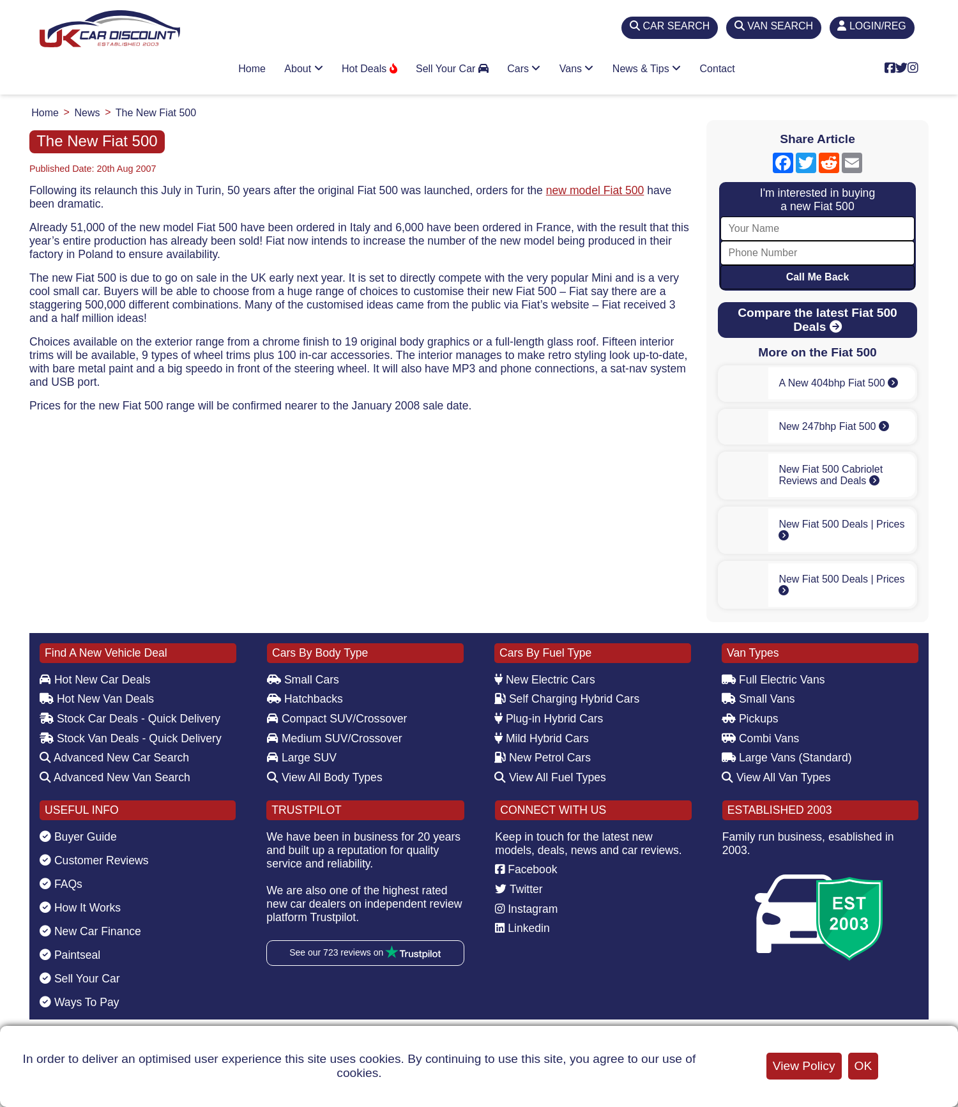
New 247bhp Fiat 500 (834, 426)
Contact (717, 68)
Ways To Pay (79, 1002)
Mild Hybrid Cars (541, 738)
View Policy (804, 1066)
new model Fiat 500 (595, 190)
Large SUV (302, 757)
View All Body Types (325, 777)
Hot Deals (369, 68)
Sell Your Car (452, 68)
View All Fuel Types (550, 777)
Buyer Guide (78, 836)
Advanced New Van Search (115, 777)
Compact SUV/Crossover (337, 718)
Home (252, 68)
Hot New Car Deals (95, 679)
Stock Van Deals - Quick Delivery (131, 738)
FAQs (61, 884)
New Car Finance (90, 931)
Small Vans (758, 698)
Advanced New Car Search (114, 757)
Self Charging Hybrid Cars (566, 698)
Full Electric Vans (773, 679)
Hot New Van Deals (97, 698)
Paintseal (70, 955)
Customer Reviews (94, 860)
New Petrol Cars (542, 757)
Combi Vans (760, 738)
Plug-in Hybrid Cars (548, 718)
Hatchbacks (305, 698)
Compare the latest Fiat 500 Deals (817, 319)
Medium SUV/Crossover (334, 738)
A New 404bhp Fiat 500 (838, 383)
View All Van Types (776, 777)
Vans (576, 68)
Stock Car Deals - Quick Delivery (130, 718)
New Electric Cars (544, 679)
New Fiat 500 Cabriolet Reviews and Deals (831, 475)
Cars (523, 68)
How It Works (80, 907)
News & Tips (646, 68)
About (303, 68)
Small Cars (303, 679)
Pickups (750, 718)
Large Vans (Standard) (787, 757)
